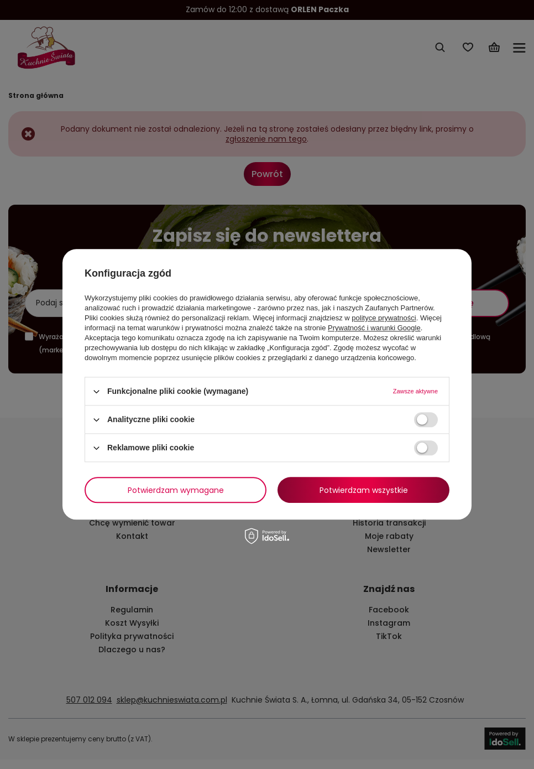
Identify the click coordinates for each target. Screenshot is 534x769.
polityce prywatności (384, 318)
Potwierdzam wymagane (176, 490)
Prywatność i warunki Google (374, 328)
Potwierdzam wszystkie (364, 490)
